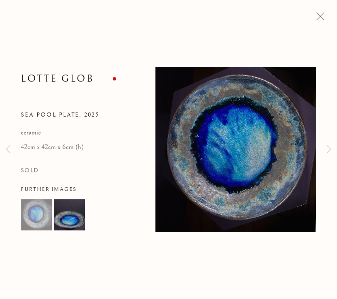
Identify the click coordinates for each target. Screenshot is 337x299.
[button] (36, 215)
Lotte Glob (57, 80)
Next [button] (328, 149)
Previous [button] (8, 149)
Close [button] (318, 18)
